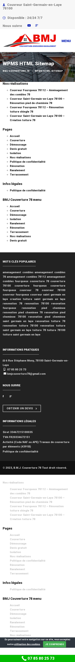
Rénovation (17, 166)
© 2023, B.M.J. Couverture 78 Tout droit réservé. (35, 467)
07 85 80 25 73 (16, 369)
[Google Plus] (10, 396)
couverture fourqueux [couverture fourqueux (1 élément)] (31, 285)
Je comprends (54, 644)
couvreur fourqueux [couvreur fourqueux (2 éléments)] (16, 294)
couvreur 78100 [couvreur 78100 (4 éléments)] (53, 290)
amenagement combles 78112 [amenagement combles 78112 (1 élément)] (26, 276)
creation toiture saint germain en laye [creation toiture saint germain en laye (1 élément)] (37, 299)
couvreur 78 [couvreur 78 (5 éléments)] (29, 290)
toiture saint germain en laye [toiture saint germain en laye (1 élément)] (21, 334)
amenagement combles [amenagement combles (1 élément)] (18, 272)
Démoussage (18, 144)
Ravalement (17, 170)
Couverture (17, 140)
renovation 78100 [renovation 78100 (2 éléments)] (37, 303)
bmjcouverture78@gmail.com (26, 373)
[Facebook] (3, 396)
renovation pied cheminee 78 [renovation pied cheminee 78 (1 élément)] (23, 312)
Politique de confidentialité (27, 161)
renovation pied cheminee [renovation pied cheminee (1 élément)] (43, 308)
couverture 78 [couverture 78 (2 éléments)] (39, 281)
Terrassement (19, 174)
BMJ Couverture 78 (16, 71)
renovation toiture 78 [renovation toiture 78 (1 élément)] (50, 321)
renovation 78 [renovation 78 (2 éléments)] (12, 303)
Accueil (15, 136)
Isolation (15, 153)
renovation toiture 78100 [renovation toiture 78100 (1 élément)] (20, 325)
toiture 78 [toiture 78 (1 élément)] (39, 330)
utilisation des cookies (27, 644)
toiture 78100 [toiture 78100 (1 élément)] (56, 330)
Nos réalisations (15, 83)
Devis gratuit (18, 149)
